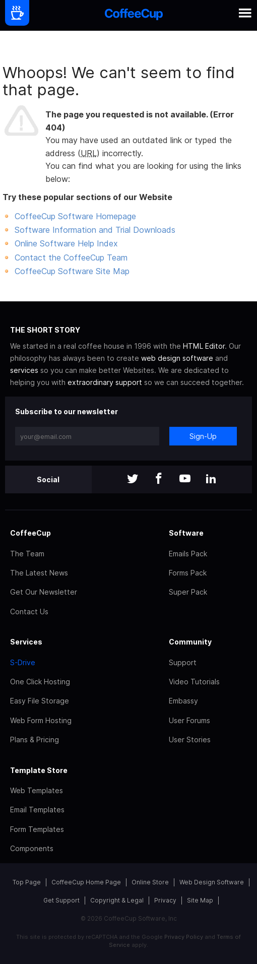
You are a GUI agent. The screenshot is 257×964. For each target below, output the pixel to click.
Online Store (150, 882)
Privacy (165, 900)
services (24, 370)
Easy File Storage (39, 700)
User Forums (189, 720)
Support (183, 662)
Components (31, 848)
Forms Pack (188, 572)
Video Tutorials (194, 681)
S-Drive (22, 662)
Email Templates (37, 809)
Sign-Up (203, 436)
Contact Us (29, 611)
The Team (27, 553)
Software (186, 533)
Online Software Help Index (66, 243)
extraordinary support (105, 382)
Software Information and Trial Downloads (95, 230)
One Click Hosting (40, 681)
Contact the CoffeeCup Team (71, 257)
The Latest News (39, 572)
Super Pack (188, 592)
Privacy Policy (183, 936)
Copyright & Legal (117, 900)
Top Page (27, 882)
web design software (177, 358)
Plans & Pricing (34, 739)
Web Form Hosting (41, 720)
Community (190, 641)
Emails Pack (188, 553)
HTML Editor (204, 346)
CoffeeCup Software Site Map (72, 271)
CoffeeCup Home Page (86, 882)
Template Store (39, 770)
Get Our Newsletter (43, 592)
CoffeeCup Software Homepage (75, 216)
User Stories (190, 739)
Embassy (183, 700)
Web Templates (36, 790)
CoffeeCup (30, 533)
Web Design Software (211, 882)
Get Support (61, 900)
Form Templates (37, 829)
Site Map (200, 900)
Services (26, 641)
